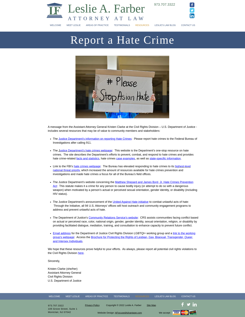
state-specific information (165, 158)
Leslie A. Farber (106, 8)
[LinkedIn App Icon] (192, 15)
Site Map (151, 305)
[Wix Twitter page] (192, 10)
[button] (97, 25)
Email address (62, 233)
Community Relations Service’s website (113, 217)
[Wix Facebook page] (192, 5)
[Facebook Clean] (182, 304)
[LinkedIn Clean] (195, 304)
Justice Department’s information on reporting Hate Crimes (95, 138)
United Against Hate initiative (130, 201)
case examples (125, 158)
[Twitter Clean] (189, 304)
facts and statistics (87, 158)
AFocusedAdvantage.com (128, 312)
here (81, 253)
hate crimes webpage (87, 166)
